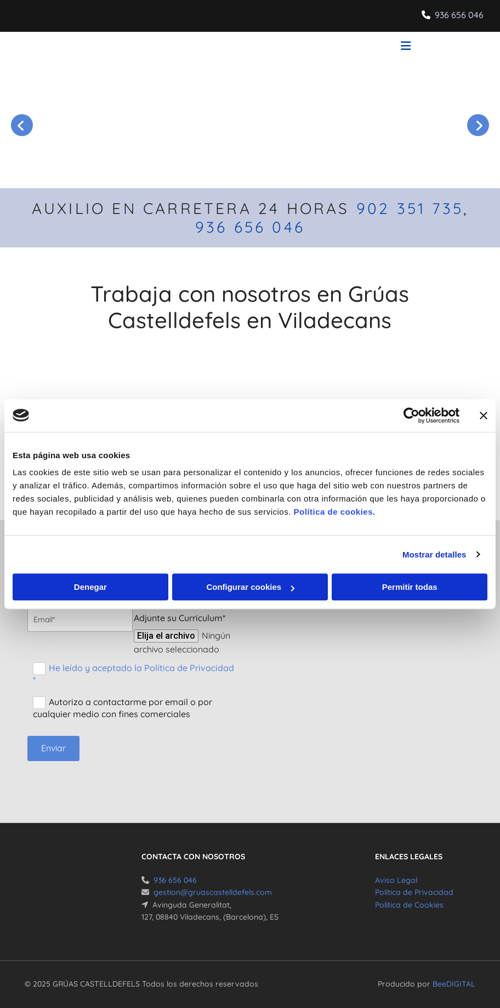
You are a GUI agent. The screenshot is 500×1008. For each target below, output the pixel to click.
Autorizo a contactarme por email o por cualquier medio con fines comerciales (122, 707)
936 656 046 (459, 14)
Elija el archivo (166, 635)
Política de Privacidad (414, 892)
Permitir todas (410, 587)
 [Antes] (22, 125)
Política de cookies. (334, 511)
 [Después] (478, 125)
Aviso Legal (396, 880)
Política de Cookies (409, 905)
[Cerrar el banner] (483, 415)
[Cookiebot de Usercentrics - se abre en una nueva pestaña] (411, 415)
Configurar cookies (250, 587)
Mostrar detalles (434, 554)
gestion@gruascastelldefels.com (213, 892)
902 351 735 (409, 208)
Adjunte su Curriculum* (179, 618)
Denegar (90, 587)
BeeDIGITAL (454, 984)
